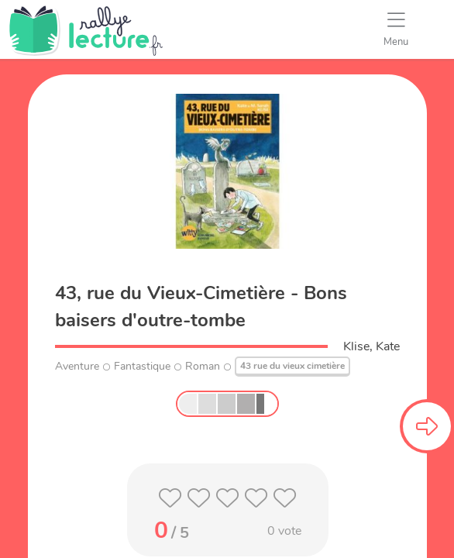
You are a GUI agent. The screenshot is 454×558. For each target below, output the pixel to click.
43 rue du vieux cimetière (292, 366)
